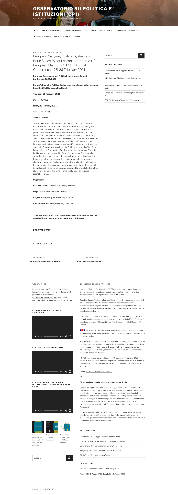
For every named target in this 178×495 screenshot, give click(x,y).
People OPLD (120, 474)
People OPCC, (97, 474)
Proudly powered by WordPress (44, 489)
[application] (52, 327)
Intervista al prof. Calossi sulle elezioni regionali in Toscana (102, 441)
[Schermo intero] (70, 336)
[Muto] (66, 336)
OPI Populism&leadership (128, 30)
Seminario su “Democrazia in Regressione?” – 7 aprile (101, 446)
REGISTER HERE (41, 230)
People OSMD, (109, 474)
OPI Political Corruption (76, 30)
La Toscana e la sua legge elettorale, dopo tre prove (100, 437)
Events (77, 36)
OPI (35, 30)
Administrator (54, 53)
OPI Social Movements (101, 30)
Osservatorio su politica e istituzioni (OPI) (72, 11)
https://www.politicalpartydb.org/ (99, 371)
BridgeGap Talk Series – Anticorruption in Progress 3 (100, 450)
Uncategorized (44, 244)
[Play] (35, 336)
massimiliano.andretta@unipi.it (45, 297)
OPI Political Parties (51, 30)
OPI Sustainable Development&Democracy (52, 36)
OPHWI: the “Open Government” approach (122, 100)
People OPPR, (85, 474)
